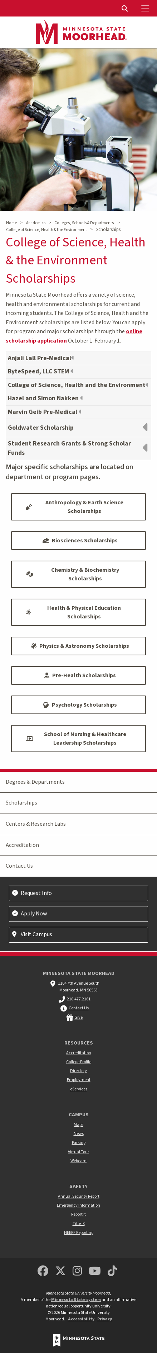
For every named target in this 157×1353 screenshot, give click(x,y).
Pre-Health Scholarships (80, 675)
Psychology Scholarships (80, 705)
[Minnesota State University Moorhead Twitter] (60, 1271)
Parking (78, 1143)
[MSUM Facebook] (43, 1271)
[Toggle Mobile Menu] (146, 8)
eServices (78, 1089)
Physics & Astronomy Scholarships (80, 646)
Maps (78, 1125)
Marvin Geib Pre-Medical (43, 411)
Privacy (104, 1319)
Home (11, 223)
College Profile (78, 1062)
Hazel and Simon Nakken (44, 398)
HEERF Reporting (78, 1233)
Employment (78, 1080)
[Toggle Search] (125, 8)
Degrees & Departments (35, 782)
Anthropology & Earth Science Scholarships (74, 507)
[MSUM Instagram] (77, 1271)
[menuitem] (125, 8)
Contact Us (19, 866)
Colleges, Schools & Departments (84, 223)
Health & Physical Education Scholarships (73, 612)
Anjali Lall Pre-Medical (39, 358)
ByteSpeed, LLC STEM (39, 371)
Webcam (78, 1161)
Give (78, 1017)
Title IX (79, 1224)
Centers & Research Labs (36, 824)
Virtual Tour (78, 1152)
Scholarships (21, 803)
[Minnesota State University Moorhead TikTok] (112, 1271)
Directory (78, 1071)
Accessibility (81, 1319)
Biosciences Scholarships (80, 540)
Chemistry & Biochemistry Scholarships (72, 574)
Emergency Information (78, 1205)
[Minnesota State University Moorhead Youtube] (95, 1271)
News (79, 1134)
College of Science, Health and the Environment (77, 385)
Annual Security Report (78, 1196)
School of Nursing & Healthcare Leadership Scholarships (76, 738)
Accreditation (22, 845)
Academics (35, 223)
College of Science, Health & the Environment (46, 230)
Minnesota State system (76, 1300)
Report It (78, 1214)
